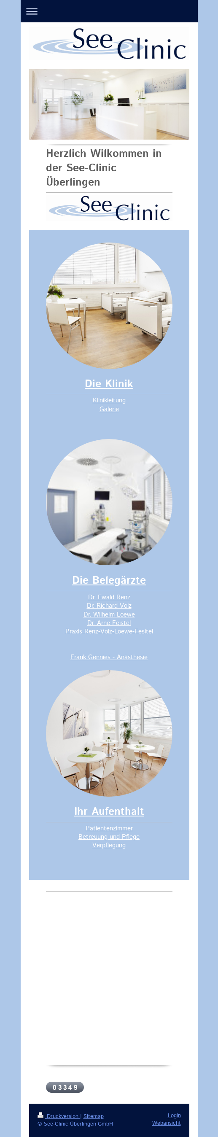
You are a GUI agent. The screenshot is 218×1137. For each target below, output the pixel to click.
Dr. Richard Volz (109, 605)
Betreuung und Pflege (109, 837)
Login (174, 1116)
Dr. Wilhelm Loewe (109, 614)
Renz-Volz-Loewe (107, 631)
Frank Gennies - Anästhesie (109, 657)
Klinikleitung (109, 400)
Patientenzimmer (109, 828)
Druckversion (59, 1117)
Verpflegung (109, 845)
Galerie (109, 409)
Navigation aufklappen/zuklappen (109, 11)
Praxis (73, 631)
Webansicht (166, 1123)
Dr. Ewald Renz (109, 597)
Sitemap (93, 1117)
